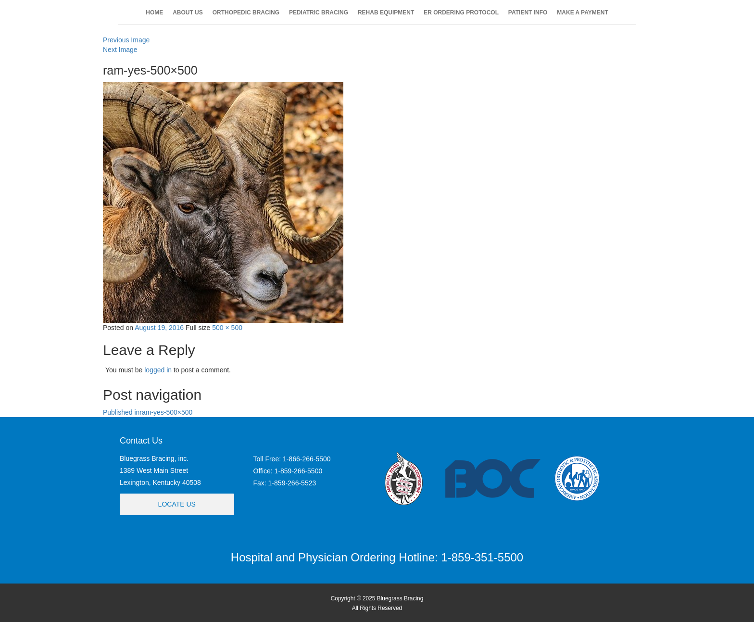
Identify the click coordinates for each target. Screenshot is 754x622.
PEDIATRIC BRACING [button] (318, 12)
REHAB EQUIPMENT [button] (386, 12)
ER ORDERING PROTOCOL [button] (461, 12)
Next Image (120, 49)
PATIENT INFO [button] (528, 12)
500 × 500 (227, 327)
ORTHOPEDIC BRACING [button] (246, 12)
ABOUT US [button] (188, 12)
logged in (158, 370)
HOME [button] (154, 12)
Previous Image (126, 40)
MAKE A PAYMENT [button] (582, 12)
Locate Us (177, 504)
